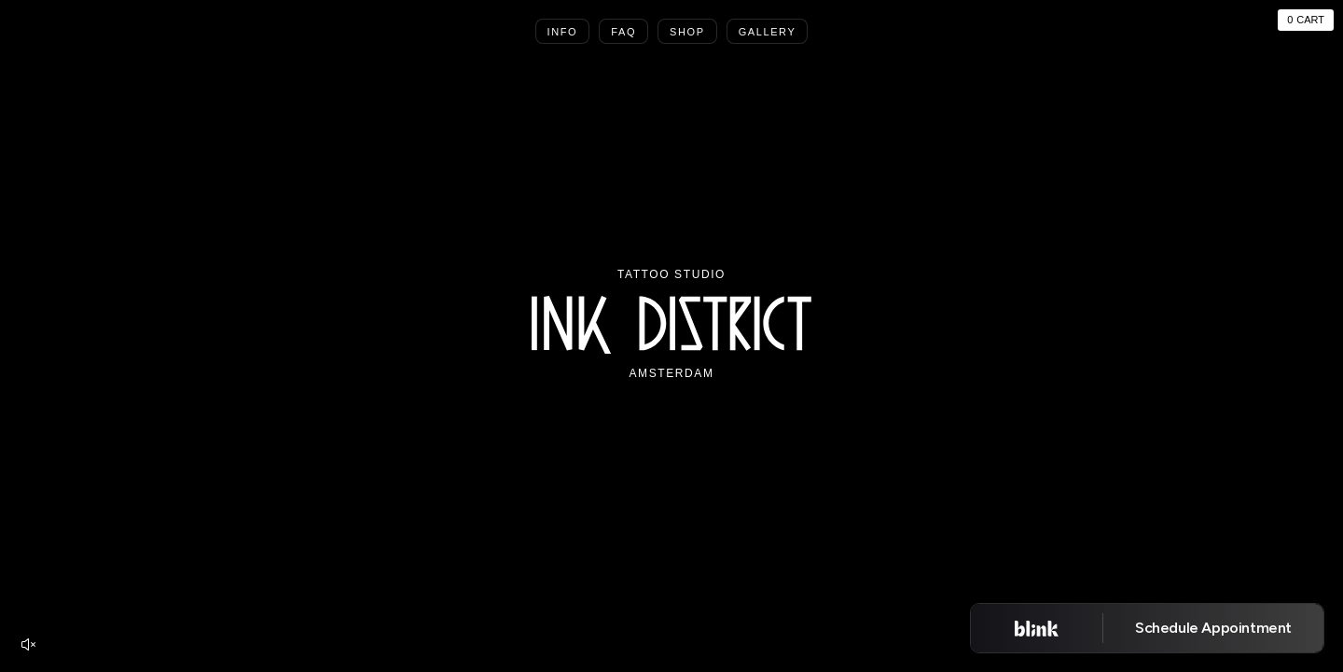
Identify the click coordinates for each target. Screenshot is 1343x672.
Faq (623, 31)
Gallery (767, 31)
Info (562, 31)
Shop (687, 31)
